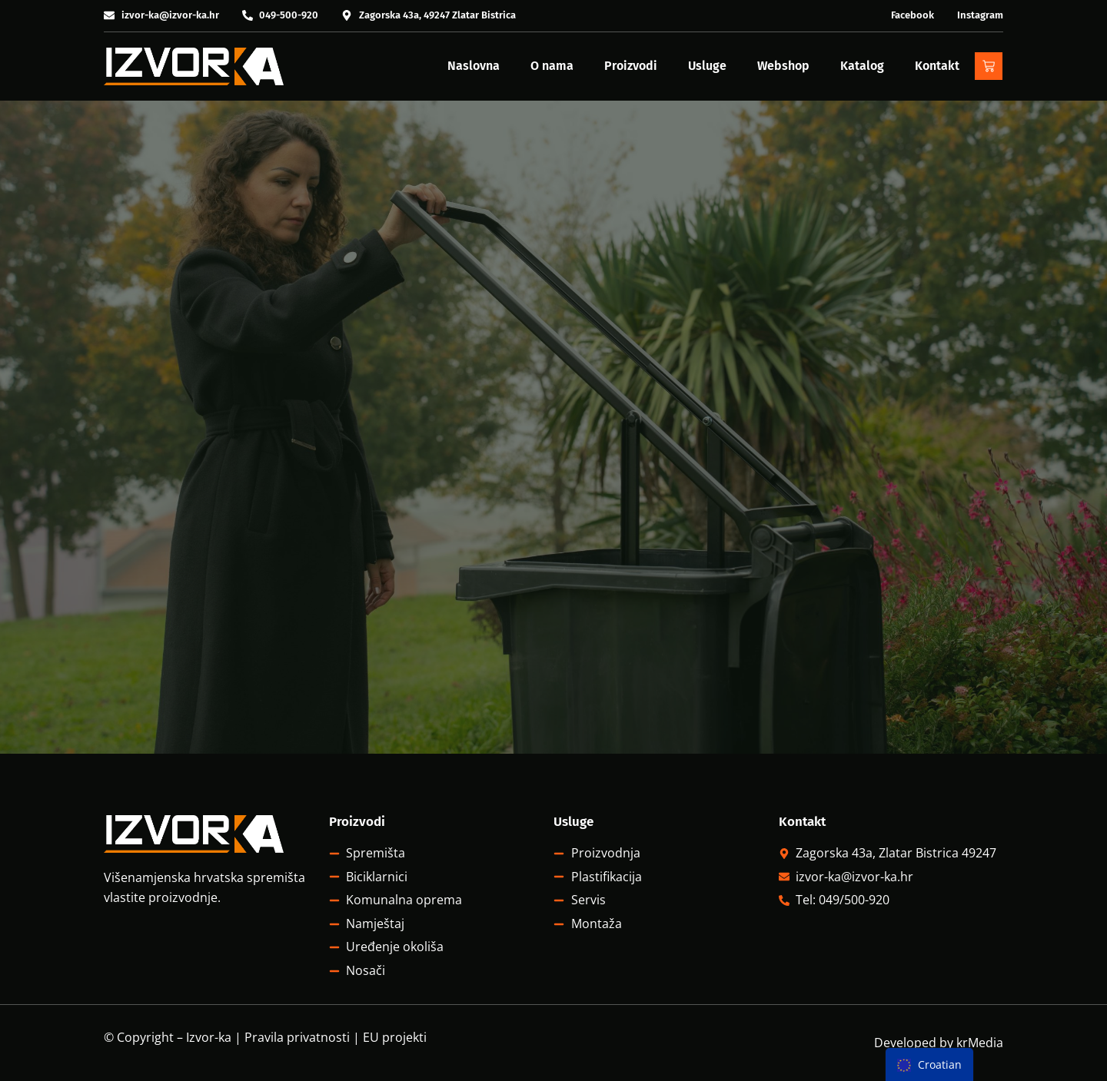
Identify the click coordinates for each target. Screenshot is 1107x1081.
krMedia (979, 1042)
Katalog (862, 65)
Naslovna (473, 65)
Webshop (783, 65)
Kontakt (937, 65)
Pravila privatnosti (297, 1037)
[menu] (929, 1064)
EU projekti (395, 1037)
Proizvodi (630, 65)
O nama (551, 65)
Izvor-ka (208, 1037)
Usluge (707, 65)
